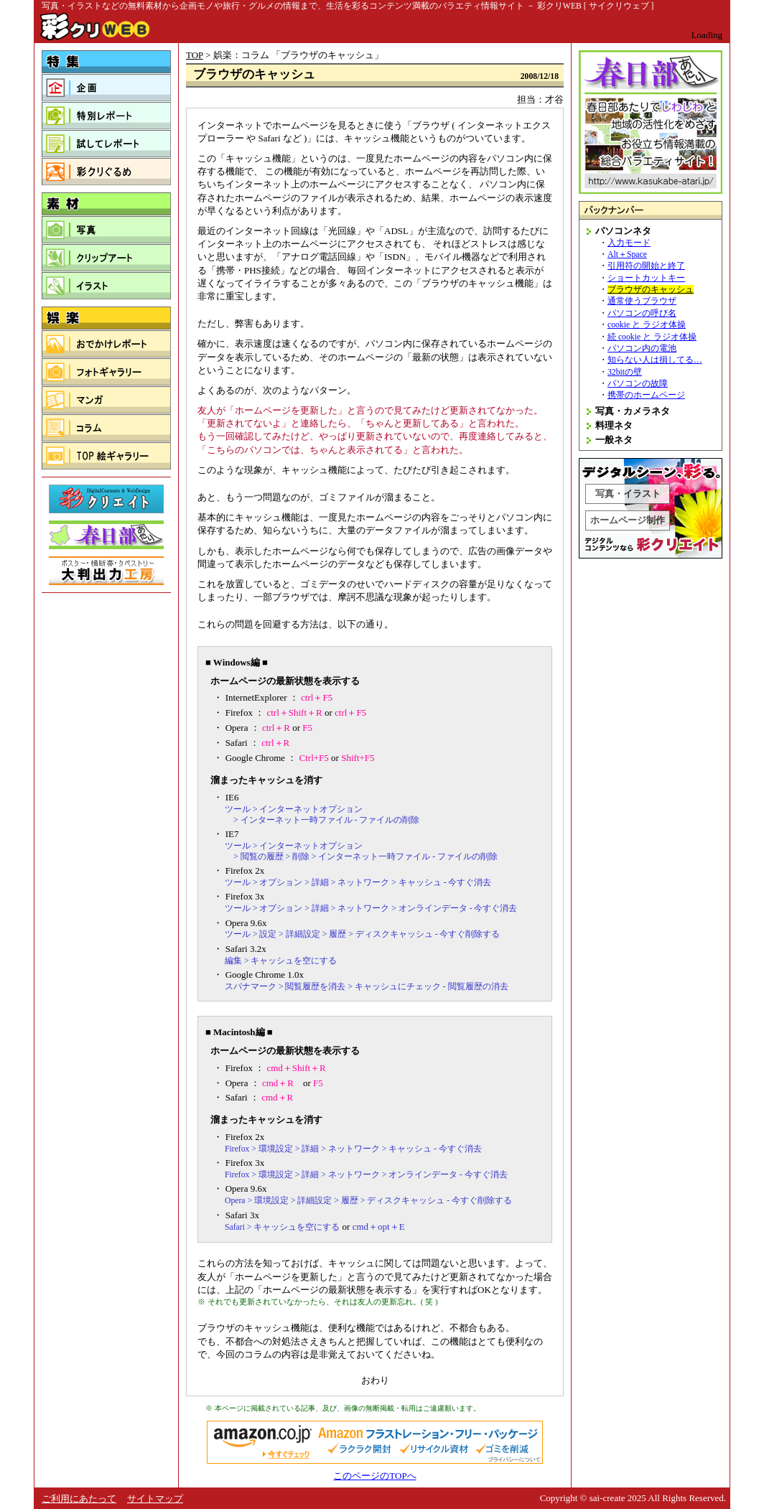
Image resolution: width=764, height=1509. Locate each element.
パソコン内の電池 (641, 348)
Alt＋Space (627, 254)
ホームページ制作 (627, 520)
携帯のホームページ (646, 395)
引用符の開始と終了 (646, 266)
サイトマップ (155, 1498)
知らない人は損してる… (654, 360)
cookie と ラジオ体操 (646, 325)
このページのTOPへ (374, 1475)
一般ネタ (614, 439)
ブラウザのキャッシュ (650, 289)
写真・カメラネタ (632, 411)
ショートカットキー (646, 278)
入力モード (629, 243)
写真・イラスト (628, 493)
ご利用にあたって (79, 1498)
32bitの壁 (624, 372)
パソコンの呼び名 (641, 313)
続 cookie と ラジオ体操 (652, 337)
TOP (194, 55)
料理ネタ (614, 425)
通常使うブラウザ (641, 301)
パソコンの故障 (637, 383)
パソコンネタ (623, 230)
